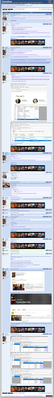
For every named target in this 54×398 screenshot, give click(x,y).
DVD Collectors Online (14, 38)
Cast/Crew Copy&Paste (21, 36)
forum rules (18, 4)
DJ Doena (6, 47)
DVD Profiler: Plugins (21, 9)
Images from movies (13, 20)
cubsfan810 (6, 209)
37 (42, 9)
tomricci (6, 182)
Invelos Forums (15, 9)
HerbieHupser (6, 250)
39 (44, 9)
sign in (12, 6)
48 (46, 9)
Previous (48, 9)
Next (51, 9)
